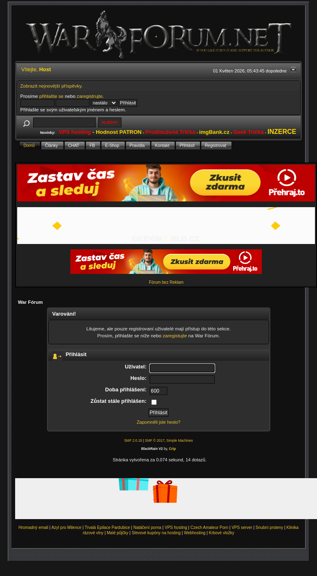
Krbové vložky (221, 533)
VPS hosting (176, 527)
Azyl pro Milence (66, 527)
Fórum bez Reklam (166, 282)
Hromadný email (33, 527)
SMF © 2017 (154, 440)
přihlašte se (51, 96)
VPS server (242, 527)
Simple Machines (179, 440)
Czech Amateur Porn (209, 527)
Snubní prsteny (269, 527)
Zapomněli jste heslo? (158, 422)
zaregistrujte (90, 96)
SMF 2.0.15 (133, 440)
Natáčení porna (147, 527)
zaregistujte (175, 335)
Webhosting (195, 533)
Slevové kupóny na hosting (156, 533)
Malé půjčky (117, 533)
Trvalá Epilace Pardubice (107, 527)
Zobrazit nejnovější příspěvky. (51, 85)
